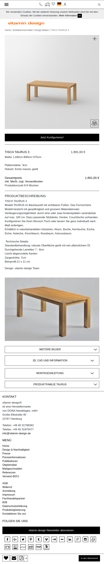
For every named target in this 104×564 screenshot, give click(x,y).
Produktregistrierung (13, 510)
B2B (4, 502)
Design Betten (42, 30)
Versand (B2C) (10, 476)
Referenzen (9, 472)
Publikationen (10, 461)
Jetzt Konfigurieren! (52, 137)
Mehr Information (68, 15)
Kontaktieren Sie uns (14, 513)
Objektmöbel (9, 465)
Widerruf (7, 487)
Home (8, 30)
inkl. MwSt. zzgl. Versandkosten (24, 181)
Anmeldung (8, 491)
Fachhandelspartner (13, 498)
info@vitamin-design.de (16, 433)
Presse (6, 453)
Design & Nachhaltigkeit (15, 449)
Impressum (8, 494)
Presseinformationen (14, 457)
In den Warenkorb (89, 558)
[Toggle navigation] (6, 4)
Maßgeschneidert (12, 468)
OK (80, 16)
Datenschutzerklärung (14, 506)
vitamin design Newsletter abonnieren (51, 530)
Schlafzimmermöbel (23, 30)
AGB (5, 483)
